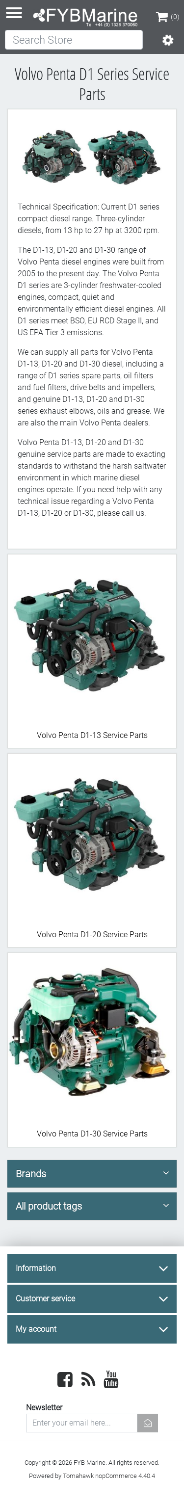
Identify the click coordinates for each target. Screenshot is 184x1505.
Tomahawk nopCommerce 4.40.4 (109, 1475)
